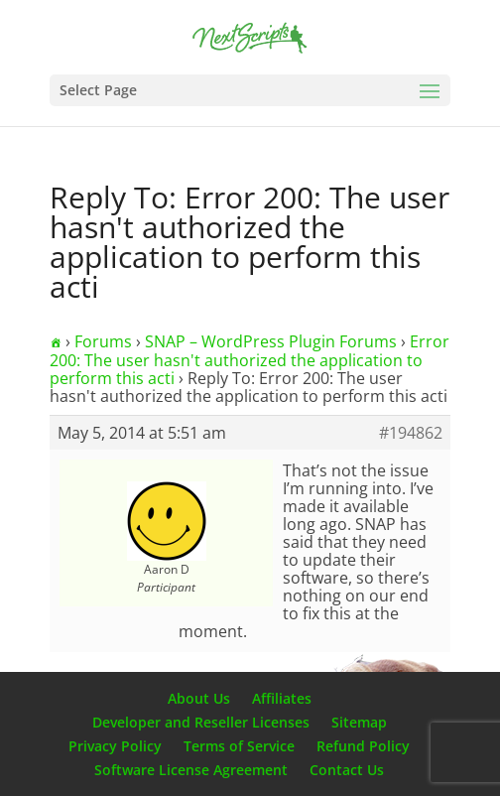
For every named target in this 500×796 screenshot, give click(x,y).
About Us (199, 698)
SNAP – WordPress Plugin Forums (271, 341)
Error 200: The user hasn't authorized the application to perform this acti (249, 360)
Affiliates (282, 698)
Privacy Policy (115, 745)
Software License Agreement (191, 769)
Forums (103, 341)
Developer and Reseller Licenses (201, 722)
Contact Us (347, 769)
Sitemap (359, 722)
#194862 (410, 433)
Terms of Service (239, 745)
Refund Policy (363, 745)
